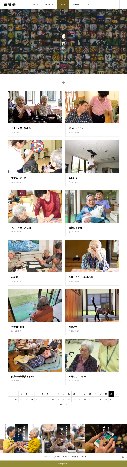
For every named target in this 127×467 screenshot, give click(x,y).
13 (79, 394)
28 (48, 399)
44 (66, 405)
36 (90, 399)
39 (106, 399)
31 (63, 399)
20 (116, 394)
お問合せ (57, 457)
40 (111, 399)
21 (10, 399)
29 (53, 399)
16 (95, 394)
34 (79, 399)
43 (61, 405)
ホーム (35, 4)
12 (74, 394)
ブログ (63, 4)
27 (42, 399)
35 (85, 399)
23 (21, 399)
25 (32, 399)
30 (58, 399)
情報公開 (75, 457)
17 (100, 394)
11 (69, 394)
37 (95, 399)
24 (26, 399)
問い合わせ (76, 4)
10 (63, 394)
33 (74, 399)
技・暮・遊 (49, 4)
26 (37, 399)
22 (16, 399)
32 (69, 399)
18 (106, 394)
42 (56, 405)
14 (85, 394)
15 (90, 394)
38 (100, 399)
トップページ (45, 457)
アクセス (91, 4)
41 (116, 399)
